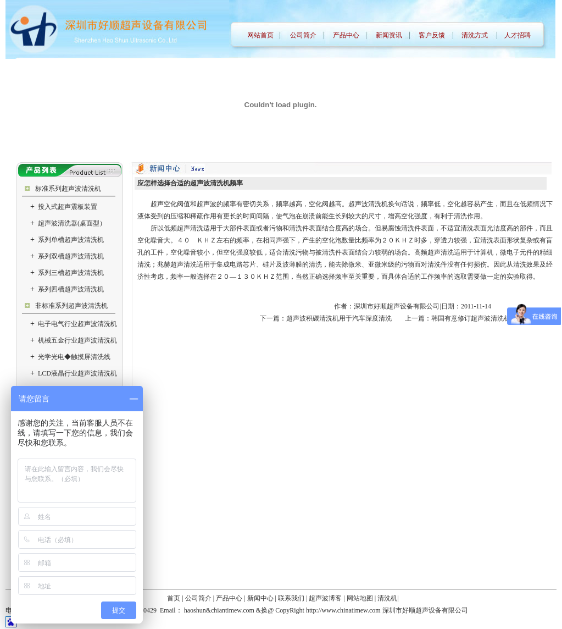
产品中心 (346, 35)
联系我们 (291, 598)
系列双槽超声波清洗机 (67, 256)
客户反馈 (432, 35)
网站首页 (260, 35)
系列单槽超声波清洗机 (67, 240)
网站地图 (360, 598)
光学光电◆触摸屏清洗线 (70, 357)
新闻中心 (260, 598)
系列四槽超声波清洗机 (67, 289)
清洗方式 (474, 35)
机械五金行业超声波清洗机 (73, 340)
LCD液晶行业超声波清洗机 (73, 373)
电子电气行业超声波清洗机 (73, 324)
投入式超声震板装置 (63, 207)
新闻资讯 (389, 35)
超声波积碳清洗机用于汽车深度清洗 (339, 318)
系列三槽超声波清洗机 (67, 273)
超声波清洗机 (368, 204)
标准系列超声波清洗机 (68, 188)
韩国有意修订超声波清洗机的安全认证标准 (494, 318)
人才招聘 (517, 35)
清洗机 (387, 598)
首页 (173, 598)
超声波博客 (325, 598)
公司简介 (303, 35)
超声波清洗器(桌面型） (68, 223)
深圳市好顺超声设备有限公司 (396, 306)
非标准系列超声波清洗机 (71, 306)
